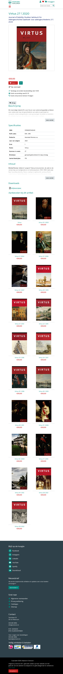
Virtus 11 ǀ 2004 (19, 256)
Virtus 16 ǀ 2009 (19, 459)
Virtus (19, 222)
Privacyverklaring (15, 601)
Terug (12, 103)
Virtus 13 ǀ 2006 (43, 256)
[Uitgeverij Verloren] (14, 2)
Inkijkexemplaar (16, 188)
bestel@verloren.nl (14, 639)
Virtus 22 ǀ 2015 (43, 324)
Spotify (13, 566)
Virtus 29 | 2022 (19, 526)
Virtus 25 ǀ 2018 (19, 391)
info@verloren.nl (13, 625)
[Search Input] (47, 5)
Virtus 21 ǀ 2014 (19, 324)
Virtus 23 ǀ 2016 (19, 357)
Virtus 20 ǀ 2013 (43, 290)
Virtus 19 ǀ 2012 (19, 493)
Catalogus (13, 604)
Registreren (40, 2)
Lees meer (11, 668)
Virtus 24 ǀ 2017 (43, 357)
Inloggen (51, 1)
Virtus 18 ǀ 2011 (19, 425)
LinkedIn (13, 558)
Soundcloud (14, 570)
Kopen (13, 83)
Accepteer (13, 671)
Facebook (13, 551)
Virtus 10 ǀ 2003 (44, 222)
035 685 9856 (12, 623)
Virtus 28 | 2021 (43, 493)
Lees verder (50, 120)
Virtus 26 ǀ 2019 (43, 391)
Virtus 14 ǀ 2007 (19, 290)
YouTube (13, 562)
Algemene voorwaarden (18, 598)
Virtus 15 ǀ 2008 (43, 425)
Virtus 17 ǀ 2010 (43, 459)
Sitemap (12, 607)
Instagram (13, 555)
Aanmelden (13, 587)
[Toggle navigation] (9, 6)
